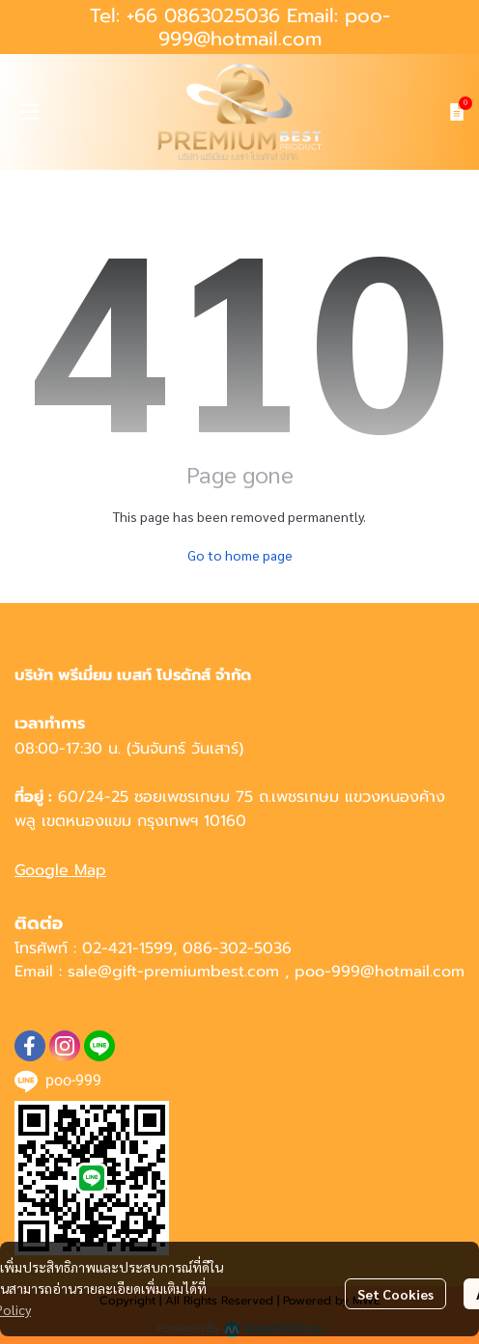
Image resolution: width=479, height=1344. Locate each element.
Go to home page (240, 554)
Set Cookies (395, 1294)
